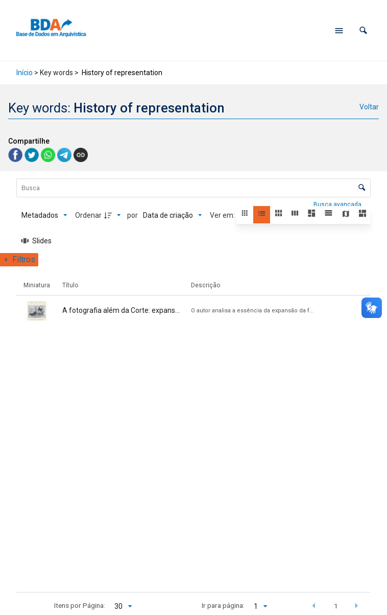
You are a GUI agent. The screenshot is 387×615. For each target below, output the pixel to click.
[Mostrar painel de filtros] (19, 259)
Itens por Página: (79, 605)
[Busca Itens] (193, 187)
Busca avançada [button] (338, 204)
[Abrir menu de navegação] (339, 30)
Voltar (369, 107)
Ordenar (88, 215)
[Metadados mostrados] (44, 215)
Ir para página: (223, 605)
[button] (363, 30)
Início (24, 73)
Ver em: (223, 215)
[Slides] (36, 241)
